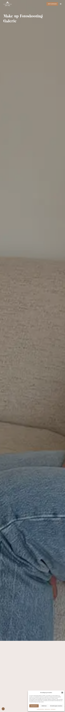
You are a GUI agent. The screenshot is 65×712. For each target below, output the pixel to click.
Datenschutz (47, 709)
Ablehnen (44, 706)
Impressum (53, 709)
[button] (62, 692)
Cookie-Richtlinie (40, 709)
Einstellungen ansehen (56, 706)
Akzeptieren (34, 706)
